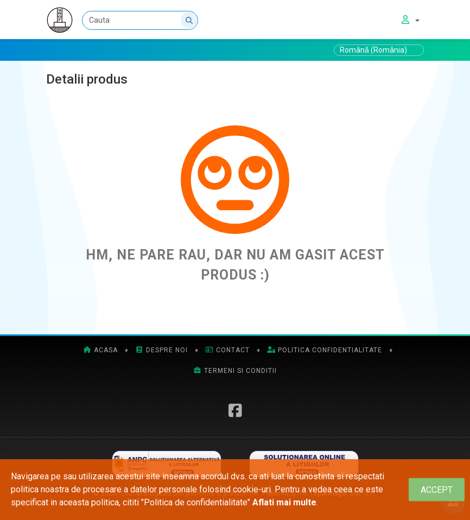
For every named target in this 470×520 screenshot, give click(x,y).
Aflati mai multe (284, 502)
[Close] (437, 490)
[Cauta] (140, 20)
